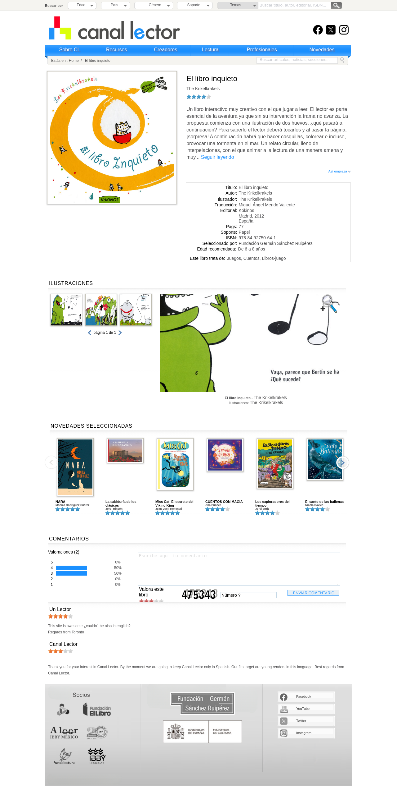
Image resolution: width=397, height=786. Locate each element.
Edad (81, 5)
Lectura (210, 49)
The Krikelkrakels (203, 88)
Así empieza (339, 171)
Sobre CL (69, 49)
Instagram (303, 733)
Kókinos (246, 210)
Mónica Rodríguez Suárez (73, 505)
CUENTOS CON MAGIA (224, 501)
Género (154, 5)
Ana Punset (213, 505)
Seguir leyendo (217, 157)
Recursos (116, 49)
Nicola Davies (314, 505)
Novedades (322, 49)
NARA (60, 501)
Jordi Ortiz (262, 508)
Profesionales (262, 49)
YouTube (303, 708)
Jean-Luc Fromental (168, 508)
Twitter (301, 721)
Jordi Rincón (114, 508)
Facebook (303, 696)
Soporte (193, 5)
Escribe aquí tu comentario (239, 569)
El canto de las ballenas (324, 501)
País (114, 5)
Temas (235, 5)
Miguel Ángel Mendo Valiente (267, 204)
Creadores (165, 49)
